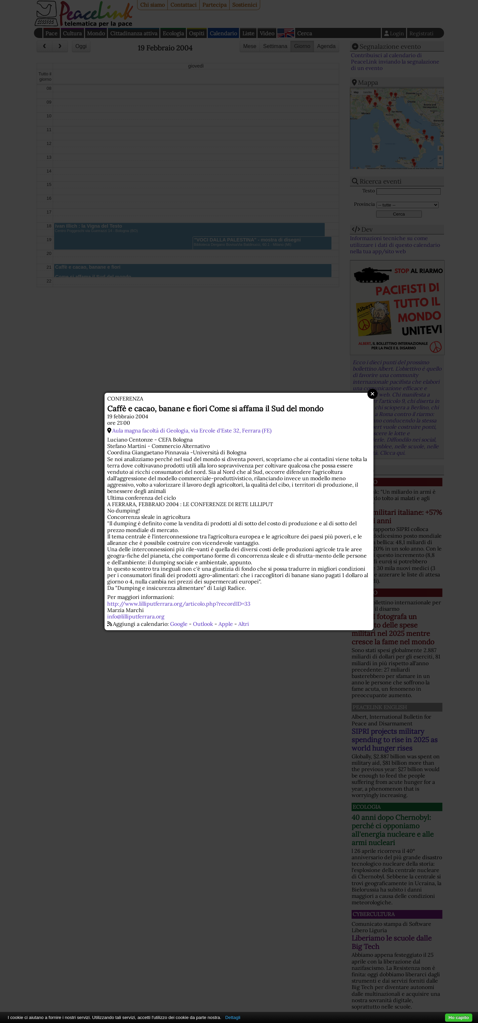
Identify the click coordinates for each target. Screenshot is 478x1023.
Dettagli (232, 1017)
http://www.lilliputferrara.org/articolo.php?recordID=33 (178, 603)
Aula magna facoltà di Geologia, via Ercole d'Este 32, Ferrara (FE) (192, 430)
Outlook (203, 623)
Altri (243, 623)
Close (372, 394)
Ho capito (458, 1017)
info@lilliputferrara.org (135, 616)
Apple (225, 623)
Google (179, 623)
